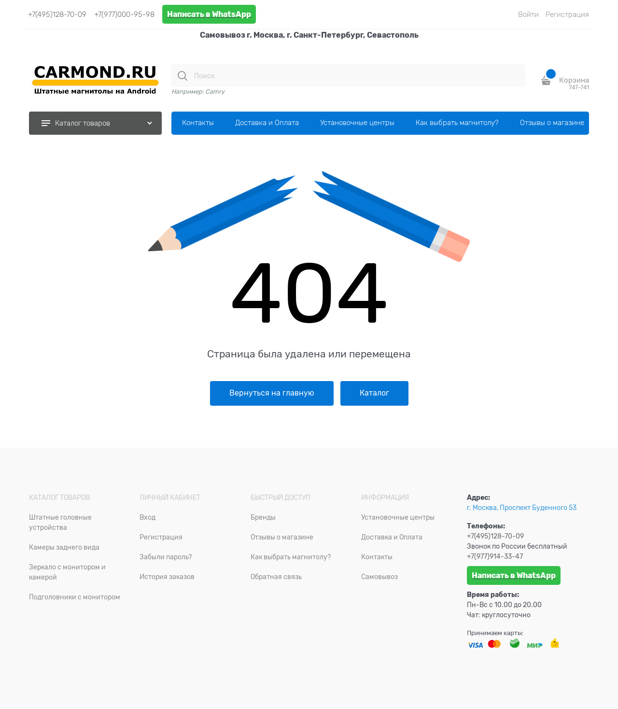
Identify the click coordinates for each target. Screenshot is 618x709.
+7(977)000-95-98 (124, 14)
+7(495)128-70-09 (57, 14)
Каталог (374, 393)
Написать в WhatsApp (209, 14)
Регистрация (567, 14)
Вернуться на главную (271, 393)
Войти (528, 14)
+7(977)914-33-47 (495, 556)
